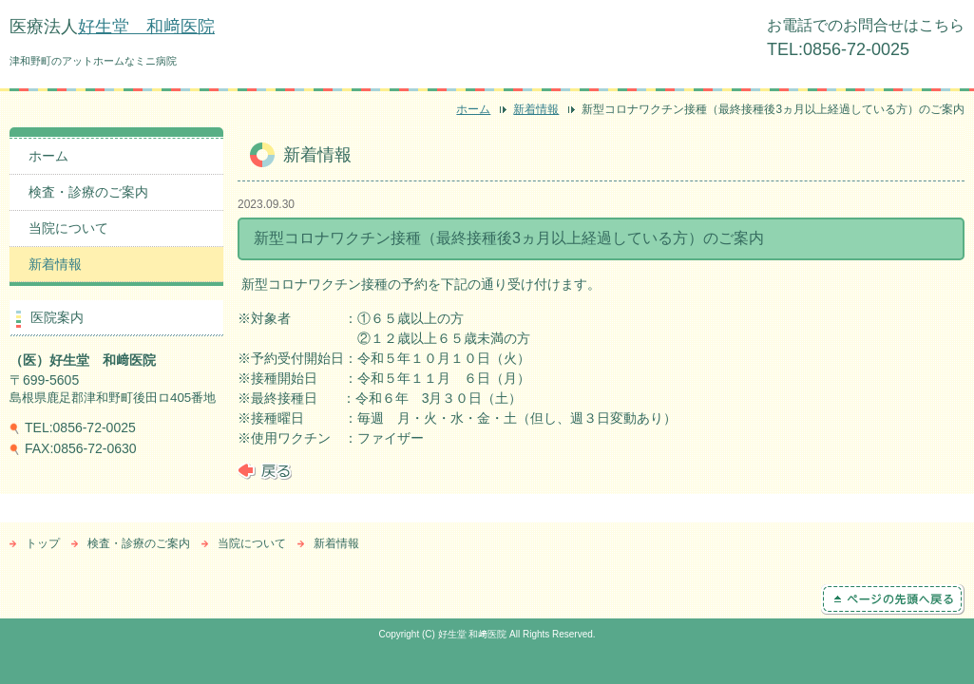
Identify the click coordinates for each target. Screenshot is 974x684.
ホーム (473, 109)
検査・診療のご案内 (88, 192)
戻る (265, 471)
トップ (43, 543)
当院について (68, 228)
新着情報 (536, 109)
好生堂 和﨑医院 (146, 26)
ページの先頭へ (892, 599)
